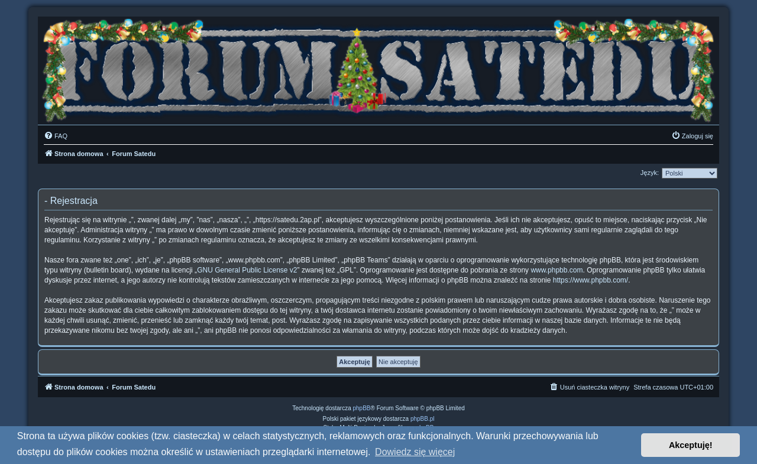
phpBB (362, 408)
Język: (649, 172)
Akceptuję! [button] (691, 445)
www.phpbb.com (556, 270)
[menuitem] (55, 136)
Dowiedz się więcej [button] (415, 452)
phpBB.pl (422, 419)
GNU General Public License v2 (247, 270)
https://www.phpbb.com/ (590, 280)
